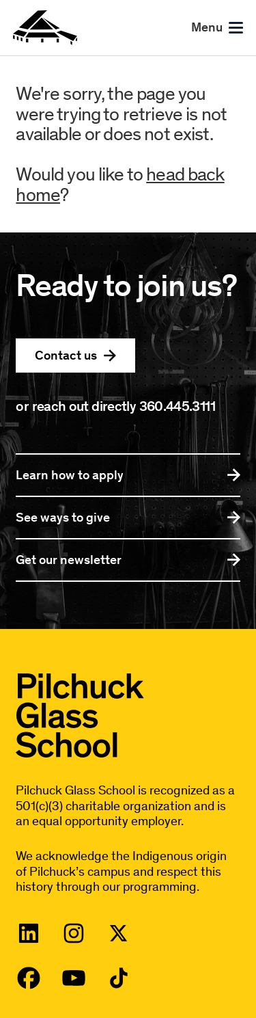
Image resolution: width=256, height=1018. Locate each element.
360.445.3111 (177, 405)
